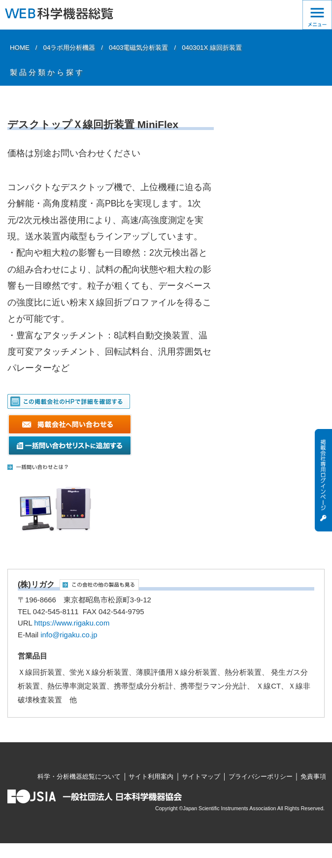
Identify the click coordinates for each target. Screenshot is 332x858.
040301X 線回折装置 (212, 47)
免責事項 (313, 776)
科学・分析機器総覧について (79, 776)
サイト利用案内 (151, 776)
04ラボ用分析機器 (69, 47)
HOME (20, 47)
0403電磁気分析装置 (138, 47)
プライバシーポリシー (261, 776)
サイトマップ (201, 776)
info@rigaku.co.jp (68, 635)
